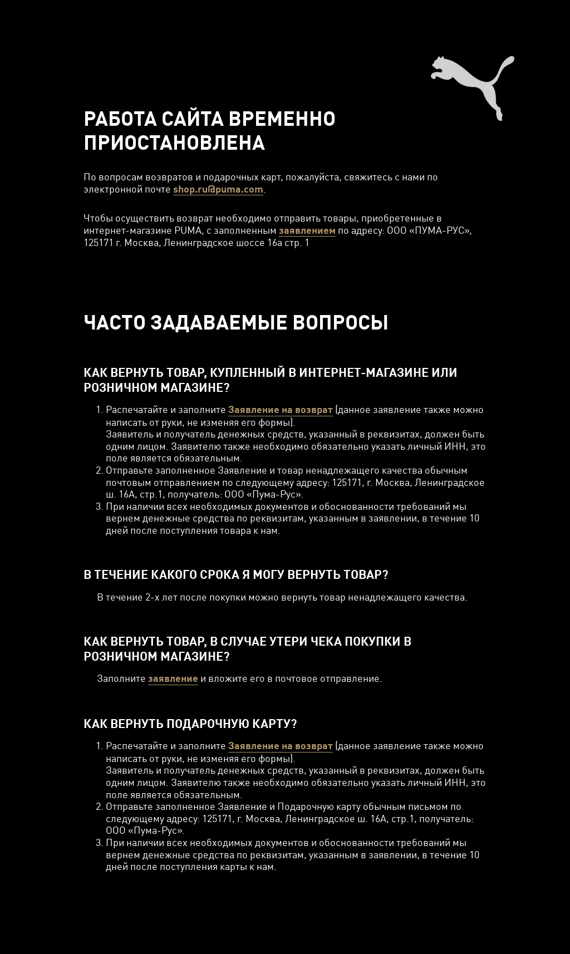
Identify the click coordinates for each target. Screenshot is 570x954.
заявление (173, 678)
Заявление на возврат (280, 409)
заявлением (307, 230)
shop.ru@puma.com (218, 189)
